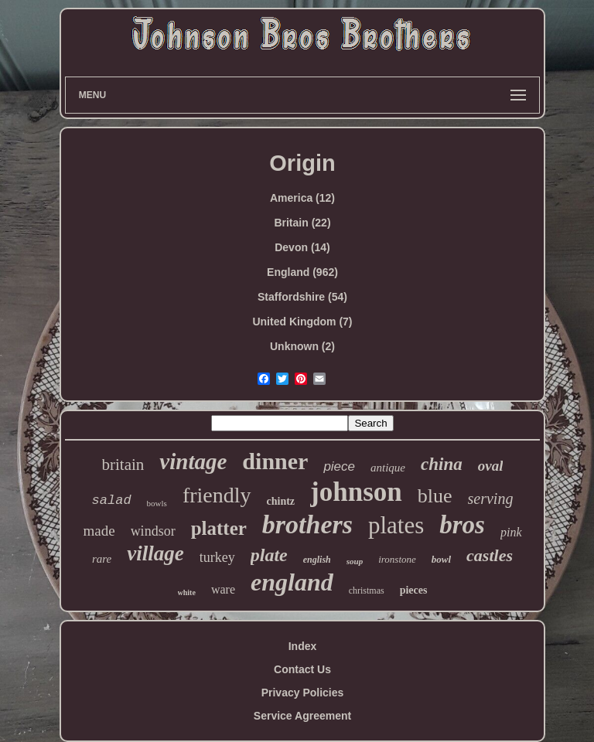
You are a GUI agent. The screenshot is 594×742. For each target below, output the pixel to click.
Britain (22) (302, 222)
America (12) (302, 198)
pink (511, 532)
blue (435, 496)
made (98, 530)
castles (489, 555)
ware (223, 589)
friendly (217, 495)
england (292, 582)
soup (354, 561)
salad (111, 500)
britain (123, 464)
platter (219, 528)
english (317, 559)
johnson (356, 492)
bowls (157, 503)
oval (491, 466)
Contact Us (302, 669)
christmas (366, 590)
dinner (275, 461)
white (187, 592)
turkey (217, 557)
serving (491, 498)
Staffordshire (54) (302, 297)
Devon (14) (302, 247)
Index (302, 646)
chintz (281, 501)
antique (387, 467)
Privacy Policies (302, 692)
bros (462, 525)
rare (101, 559)
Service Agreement (302, 716)
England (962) (302, 272)
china (442, 464)
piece (339, 466)
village (155, 553)
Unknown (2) (302, 346)
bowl (441, 559)
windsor (153, 531)
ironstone (397, 559)
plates (396, 525)
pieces (414, 590)
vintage (193, 461)
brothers (307, 524)
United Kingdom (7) (302, 321)
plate (269, 555)
